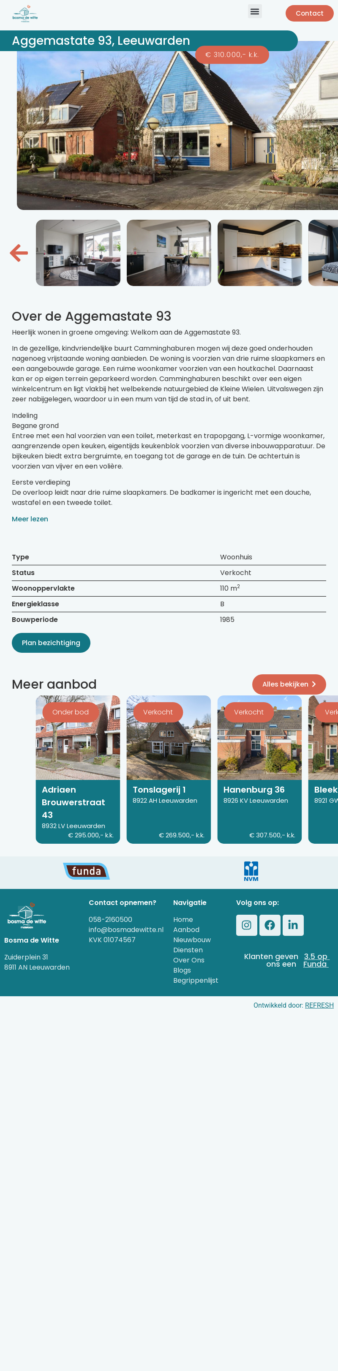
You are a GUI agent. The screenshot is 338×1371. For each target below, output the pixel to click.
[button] (255, 11)
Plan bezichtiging (51, 643)
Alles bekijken (289, 684)
